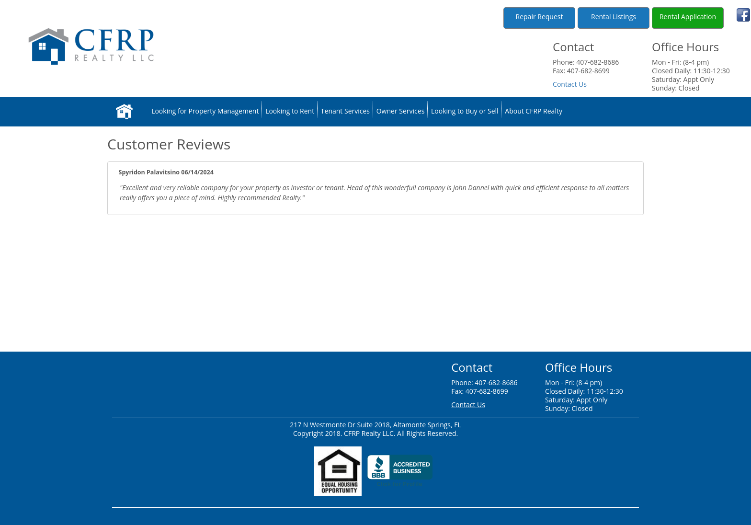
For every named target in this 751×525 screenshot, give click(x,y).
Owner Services (400, 111)
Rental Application (688, 16)
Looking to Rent (289, 111)
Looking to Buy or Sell (465, 111)
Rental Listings (613, 16)
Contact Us (570, 84)
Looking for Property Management (205, 111)
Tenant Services (345, 111)
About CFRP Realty (533, 111)
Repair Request (539, 16)
